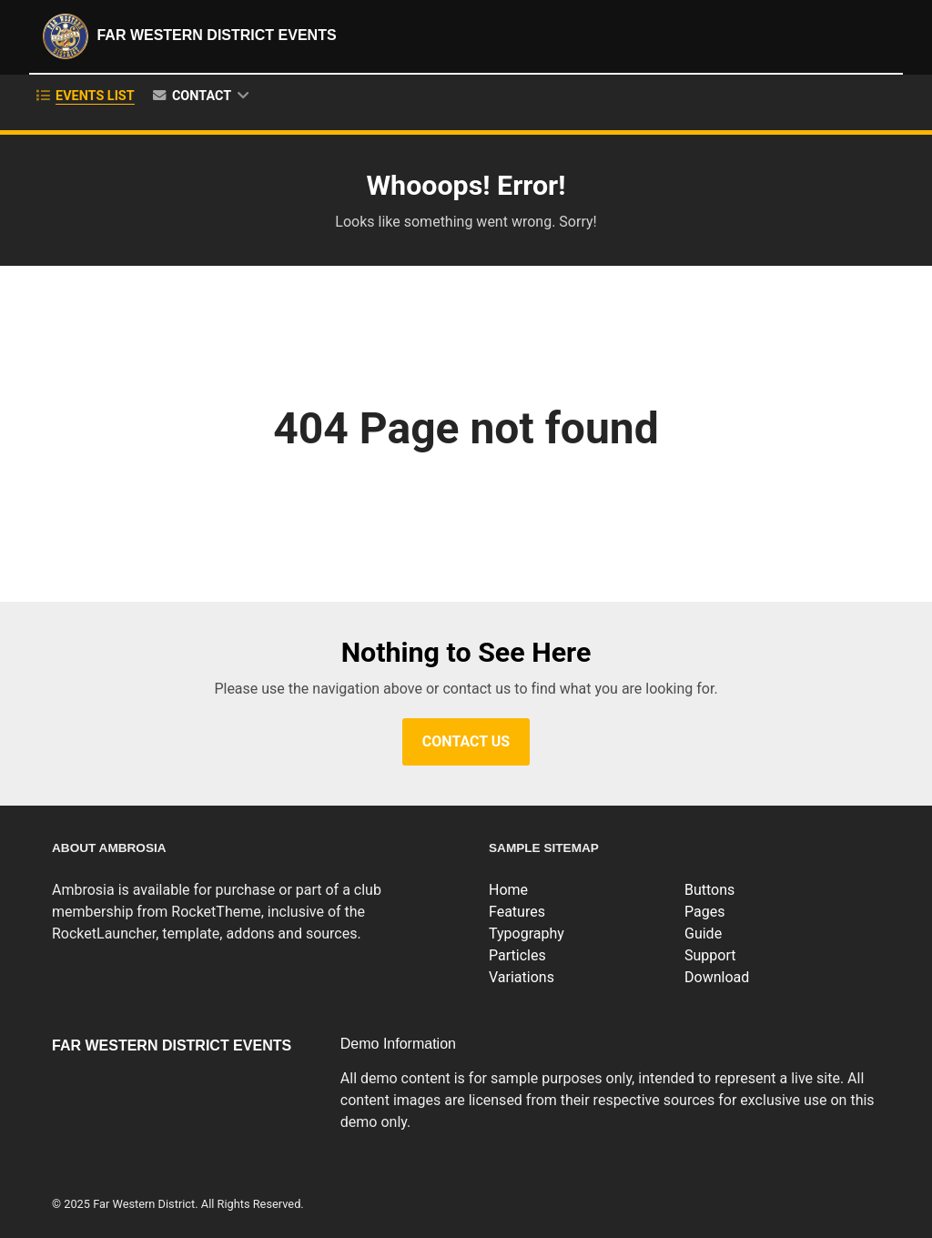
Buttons (709, 889)
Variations (521, 977)
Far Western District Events (187, 36)
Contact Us (466, 741)
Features (517, 911)
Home (508, 889)
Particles (517, 955)
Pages (704, 911)
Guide (703, 933)
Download (716, 977)
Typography (526, 933)
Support (709, 955)
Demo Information (398, 1043)
